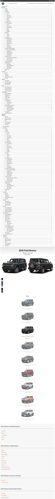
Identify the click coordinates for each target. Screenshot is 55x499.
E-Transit (8, 35)
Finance (3, 85)
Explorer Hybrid (9, 41)
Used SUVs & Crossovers (9, 77)
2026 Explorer (9, 64)
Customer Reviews (8, 243)
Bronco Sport (9, 26)
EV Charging (9, 51)
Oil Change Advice (9, 106)
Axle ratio (3, 456)
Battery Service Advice (10, 109)
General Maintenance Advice (9, 105)
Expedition (8, 31)
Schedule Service (7, 94)
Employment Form (8, 119)
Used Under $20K (8, 83)
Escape (8, 28)
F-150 (7, 14)
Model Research (7, 62)
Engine (2, 450)
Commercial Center (8, 56)
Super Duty (8, 20)
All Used (6, 193)
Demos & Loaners (5, 6)
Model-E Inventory (10, 52)
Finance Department (8, 87)
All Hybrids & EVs (9, 39)
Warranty (3, 480)
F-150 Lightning (9, 47)
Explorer (8, 30)
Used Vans (6, 78)
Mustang (6, 10)
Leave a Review (7, 123)
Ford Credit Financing (8, 89)
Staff (5, 120)
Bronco (8, 24)
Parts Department (8, 100)
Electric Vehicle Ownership (11, 49)
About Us (3, 115)
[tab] (27, 431)
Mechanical (3, 431)
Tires (2, 458)
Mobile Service (7, 96)
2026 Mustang (9, 66)
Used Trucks (7, 75)
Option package (4, 454)
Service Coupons (7, 84)
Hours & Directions (8, 118)
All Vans (8, 154)
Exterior (2, 433)
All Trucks (8, 12)
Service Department (8, 93)
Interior (2, 437)
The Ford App (7, 111)
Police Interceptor (9, 60)
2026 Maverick (9, 188)
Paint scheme (4, 462)
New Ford (3, 7)
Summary (3, 493)
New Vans (6, 32)
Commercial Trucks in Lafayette (12, 57)
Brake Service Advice (10, 228)
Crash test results (4, 482)
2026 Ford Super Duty (10, 65)
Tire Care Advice (9, 110)
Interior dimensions (5, 497)
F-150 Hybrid (9, 15)
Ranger (8, 19)
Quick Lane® (7, 98)
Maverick (8, 18)
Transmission (3, 452)
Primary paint (4, 460)
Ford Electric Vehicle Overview (10, 48)
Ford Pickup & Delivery (8, 113)
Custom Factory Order (8, 61)
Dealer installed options (6, 469)
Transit (8, 36)
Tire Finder (8, 224)
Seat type (3, 465)
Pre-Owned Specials (8, 82)
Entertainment (4, 435)
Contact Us (6, 124)
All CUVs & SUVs (9, 23)
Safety (2, 439)
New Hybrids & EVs (8, 37)
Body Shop (3, 114)
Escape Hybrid (9, 40)
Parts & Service (4, 92)
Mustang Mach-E (9, 27)
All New (6, 129)
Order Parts (8, 101)
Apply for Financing (8, 211)
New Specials (7, 80)
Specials (3, 79)
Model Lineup (7, 69)
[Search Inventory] (13, 3)
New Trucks (7, 11)
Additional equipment (5, 467)
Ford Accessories (9, 102)
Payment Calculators (8, 88)
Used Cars (3, 71)
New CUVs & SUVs (8, 22)
